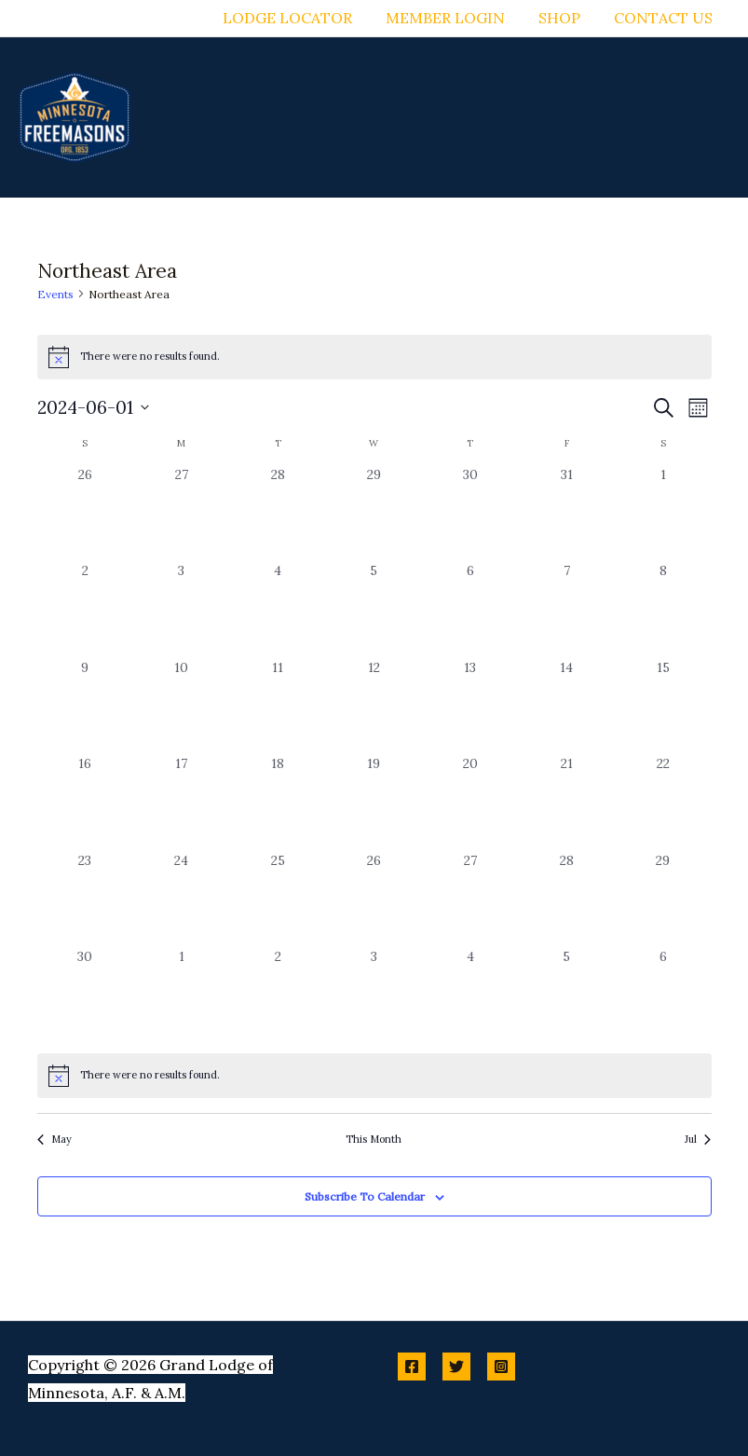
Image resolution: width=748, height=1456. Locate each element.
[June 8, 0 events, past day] (663, 609)
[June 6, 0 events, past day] (470, 609)
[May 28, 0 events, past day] (277, 513)
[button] (362, 85)
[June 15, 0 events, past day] (663, 706)
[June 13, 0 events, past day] (470, 706)
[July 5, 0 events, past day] (567, 995)
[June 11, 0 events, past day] (277, 706)
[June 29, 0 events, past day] (663, 899)
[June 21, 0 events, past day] (567, 802)
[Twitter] (456, 1366)
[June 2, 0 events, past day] (85, 609)
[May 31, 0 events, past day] (567, 513)
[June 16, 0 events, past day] (85, 802)
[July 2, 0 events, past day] (277, 995)
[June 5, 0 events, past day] (374, 609)
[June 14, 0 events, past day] (567, 706)
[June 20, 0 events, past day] (470, 802)
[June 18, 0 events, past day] (277, 802)
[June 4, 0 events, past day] (277, 609)
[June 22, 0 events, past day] (663, 802)
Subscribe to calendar (365, 1196)
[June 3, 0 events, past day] (181, 609)
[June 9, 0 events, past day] (85, 706)
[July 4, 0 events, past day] (470, 995)
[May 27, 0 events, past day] (181, 513)
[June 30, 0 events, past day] (85, 995)
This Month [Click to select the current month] (373, 1139)
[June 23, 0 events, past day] (85, 899)
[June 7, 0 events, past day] (567, 609)
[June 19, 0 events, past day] (374, 802)
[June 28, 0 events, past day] (567, 899)
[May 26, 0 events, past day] (85, 513)
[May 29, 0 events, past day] (374, 513)
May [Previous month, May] (54, 1139)
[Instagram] (501, 1366)
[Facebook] (412, 1366)
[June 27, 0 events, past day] (470, 899)
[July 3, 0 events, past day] (374, 995)
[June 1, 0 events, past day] (663, 513)
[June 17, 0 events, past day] (181, 802)
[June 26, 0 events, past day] (374, 899)
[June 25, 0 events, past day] (277, 899)
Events (55, 294)
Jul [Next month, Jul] (698, 1139)
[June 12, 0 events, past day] (374, 706)
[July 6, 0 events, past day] (663, 995)
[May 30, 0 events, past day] (470, 513)
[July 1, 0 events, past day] (181, 995)
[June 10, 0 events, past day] (181, 706)
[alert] (374, 1075)
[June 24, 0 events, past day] (181, 899)
